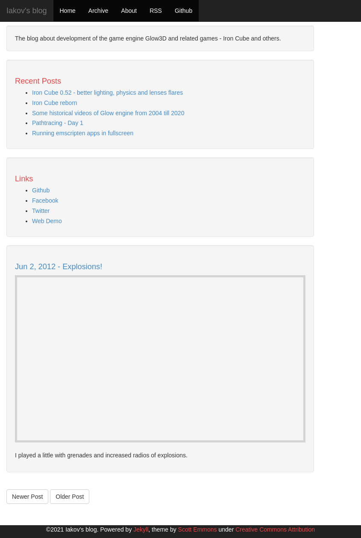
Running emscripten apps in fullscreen (82, 133)
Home (68, 10)
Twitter (41, 210)
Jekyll (140, 529)
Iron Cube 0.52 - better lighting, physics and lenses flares (107, 92)
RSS (156, 10)
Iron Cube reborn (54, 102)
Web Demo (47, 221)
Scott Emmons (197, 529)
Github (183, 10)
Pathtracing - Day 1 (57, 122)
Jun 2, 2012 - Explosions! (58, 266)
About (129, 10)
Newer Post (27, 496)
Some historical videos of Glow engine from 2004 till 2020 (108, 113)
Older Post (70, 496)
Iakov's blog (26, 10)
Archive (98, 10)
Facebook (45, 200)
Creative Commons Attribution (275, 529)
